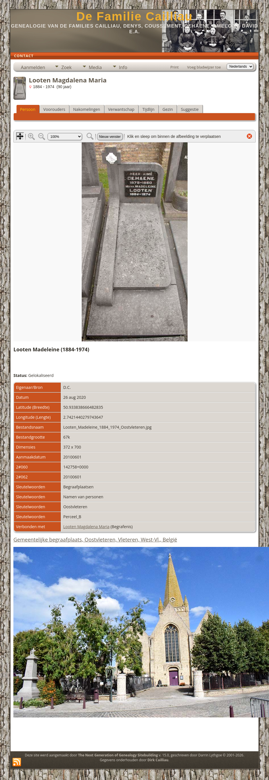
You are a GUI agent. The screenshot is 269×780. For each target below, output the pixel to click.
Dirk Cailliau (157, 760)
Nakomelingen (86, 109)
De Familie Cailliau (134, 16)
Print (175, 67)
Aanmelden (33, 67)
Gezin (168, 109)
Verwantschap (121, 109)
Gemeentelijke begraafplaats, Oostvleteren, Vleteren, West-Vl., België (95, 539)
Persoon (27, 109)
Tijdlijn (148, 109)
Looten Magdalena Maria (86, 526)
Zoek (66, 67)
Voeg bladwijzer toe (204, 67)
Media (95, 67)
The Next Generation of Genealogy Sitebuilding (118, 755)
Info (123, 67)
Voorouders (54, 109)
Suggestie (189, 109)
